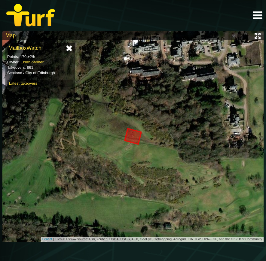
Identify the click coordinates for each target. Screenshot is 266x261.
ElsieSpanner (32, 62)
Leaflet (47, 239)
